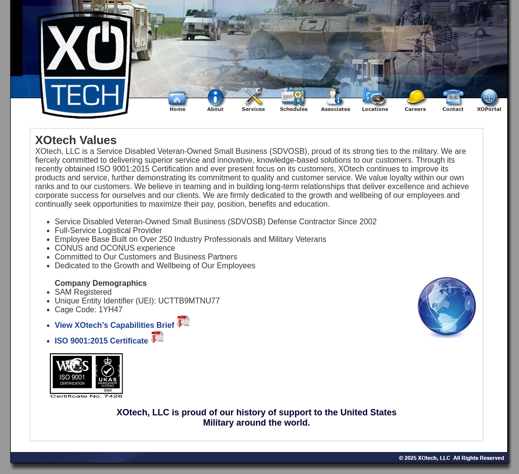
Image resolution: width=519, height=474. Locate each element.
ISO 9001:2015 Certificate (110, 341)
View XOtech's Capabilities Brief (123, 325)
